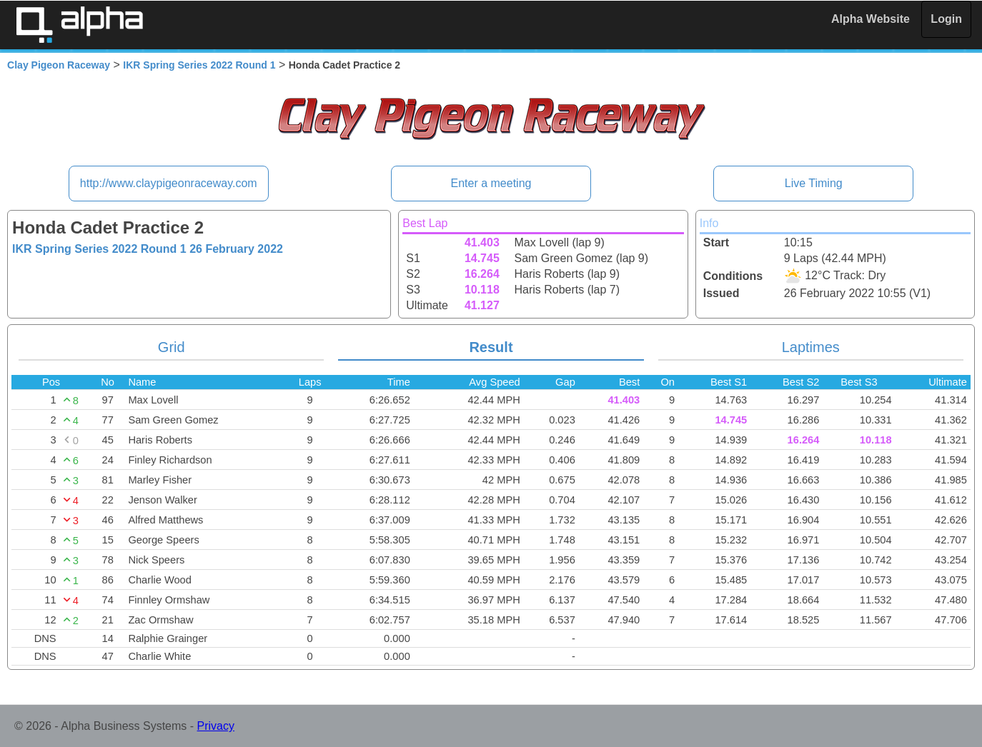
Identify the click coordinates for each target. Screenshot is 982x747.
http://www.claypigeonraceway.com (168, 183)
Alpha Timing (79, 25)
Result (490, 347)
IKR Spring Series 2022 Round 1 (199, 65)
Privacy (215, 726)
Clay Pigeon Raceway (58, 65)
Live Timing (814, 183)
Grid (171, 347)
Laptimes (811, 347)
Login (946, 19)
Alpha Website (870, 19)
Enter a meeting (491, 183)
